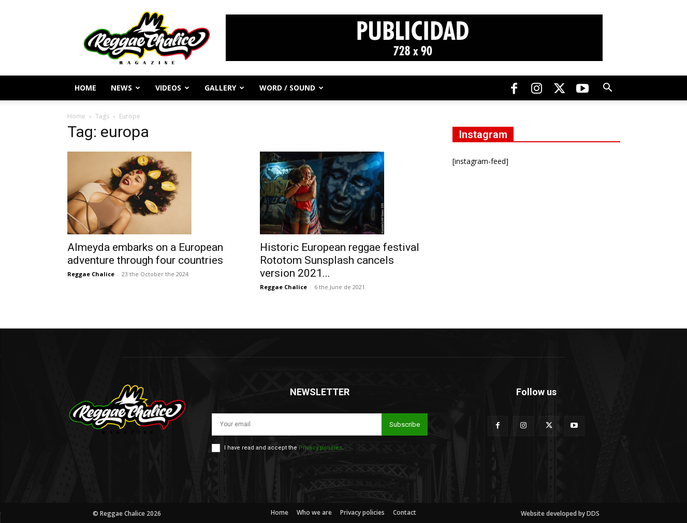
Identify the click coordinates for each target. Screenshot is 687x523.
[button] (607, 89)
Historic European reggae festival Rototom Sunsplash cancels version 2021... (339, 260)
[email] (297, 424)
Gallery (224, 88)
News (125, 88)
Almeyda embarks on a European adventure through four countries (145, 253)
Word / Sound (291, 88)
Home (85, 88)
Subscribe (404, 424)
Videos (172, 88)
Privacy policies (320, 447)
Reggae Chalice (90, 274)
